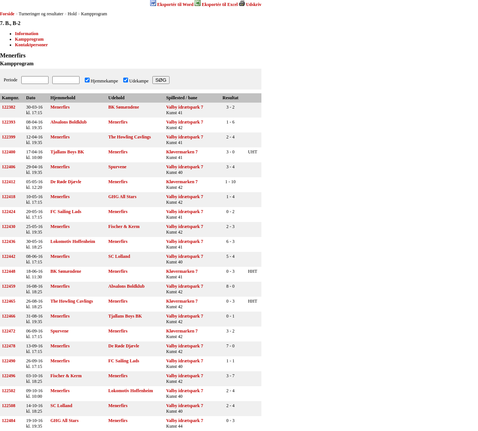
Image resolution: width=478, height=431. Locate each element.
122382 (8, 107)
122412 (8, 181)
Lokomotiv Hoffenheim (72, 241)
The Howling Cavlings (129, 137)
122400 (8, 151)
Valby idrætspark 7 (184, 107)
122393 (8, 122)
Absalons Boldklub (68, 122)
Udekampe (139, 81)
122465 (8, 301)
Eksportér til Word (175, 4)
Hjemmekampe (104, 81)
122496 (8, 375)
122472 (8, 331)
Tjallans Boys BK (67, 151)
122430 (8, 226)
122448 (8, 271)
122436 (8, 241)
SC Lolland (119, 256)
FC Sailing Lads (65, 211)
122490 (8, 360)
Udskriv (253, 4)
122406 (8, 166)
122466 (8, 316)
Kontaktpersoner (31, 44)
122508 (8, 405)
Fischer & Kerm (124, 226)
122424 (8, 211)
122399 (8, 137)
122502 (8, 390)
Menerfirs (59, 107)
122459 (8, 286)
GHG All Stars (122, 196)
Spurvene (117, 166)
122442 (8, 256)
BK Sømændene (123, 107)
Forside (7, 13)
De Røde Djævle (65, 181)
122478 (8, 346)
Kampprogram (29, 39)
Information (26, 33)
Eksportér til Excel (220, 4)
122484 (8, 420)
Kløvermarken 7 (182, 151)
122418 (8, 196)
